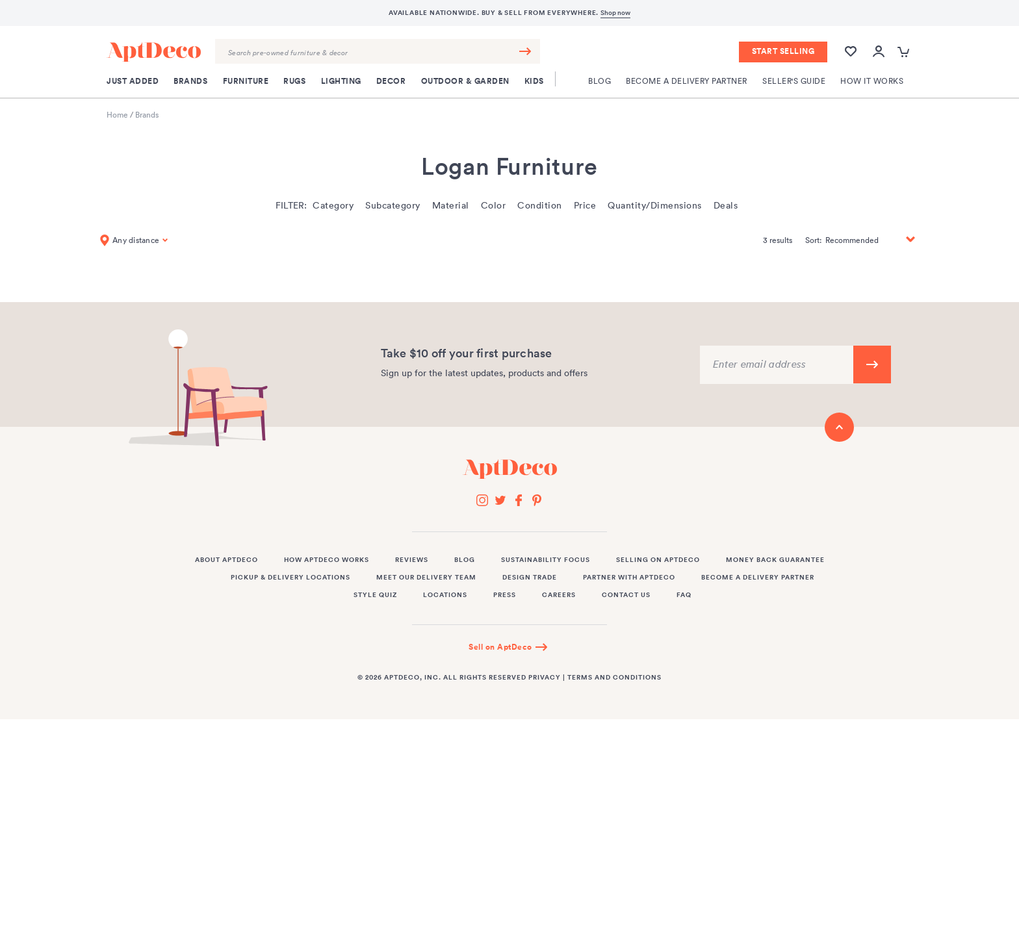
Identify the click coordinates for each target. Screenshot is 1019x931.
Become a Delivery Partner (686, 80)
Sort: (813, 240)
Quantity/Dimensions (655, 205)
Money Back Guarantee (775, 560)
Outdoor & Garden (465, 81)
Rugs (294, 81)
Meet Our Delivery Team (426, 577)
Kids (534, 81)
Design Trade (529, 577)
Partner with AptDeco (629, 577)
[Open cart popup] (904, 52)
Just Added (133, 81)
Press (504, 595)
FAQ (684, 595)
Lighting (341, 81)
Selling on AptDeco (658, 560)
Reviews (411, 560)
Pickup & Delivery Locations (290, 577)
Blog (599, 80)
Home (117, 114)
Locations (445, 595)
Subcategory (392, 205)
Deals (726, 205)
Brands (190, 81)
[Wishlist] (851, 57)
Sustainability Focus (545, 560)
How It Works (871, 80)
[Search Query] (377, 51)
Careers (559, 595)
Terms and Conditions (614, 677)
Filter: (291, 205)
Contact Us (626, 595)
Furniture (246, 81)
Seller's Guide (793, 80)
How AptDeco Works (326, 560)
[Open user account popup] (879, 52)
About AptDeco (226, 560)
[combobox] (377, 51)
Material (450, 205)
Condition (539, 205)
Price (585, 205)
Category (333, 205)
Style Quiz (375, 595)
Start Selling (783, 51)
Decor (391, 81)
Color (493, 205)
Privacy (544, 677)
